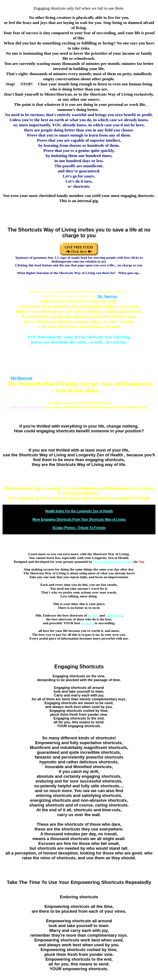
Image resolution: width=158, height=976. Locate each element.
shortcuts (87, 623)
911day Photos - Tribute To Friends (79, 528)
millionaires (114, 615)
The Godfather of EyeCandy (112, 561)
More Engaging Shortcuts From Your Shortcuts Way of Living (79, 519)
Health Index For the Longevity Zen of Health (79, 511)
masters (93, 615)
